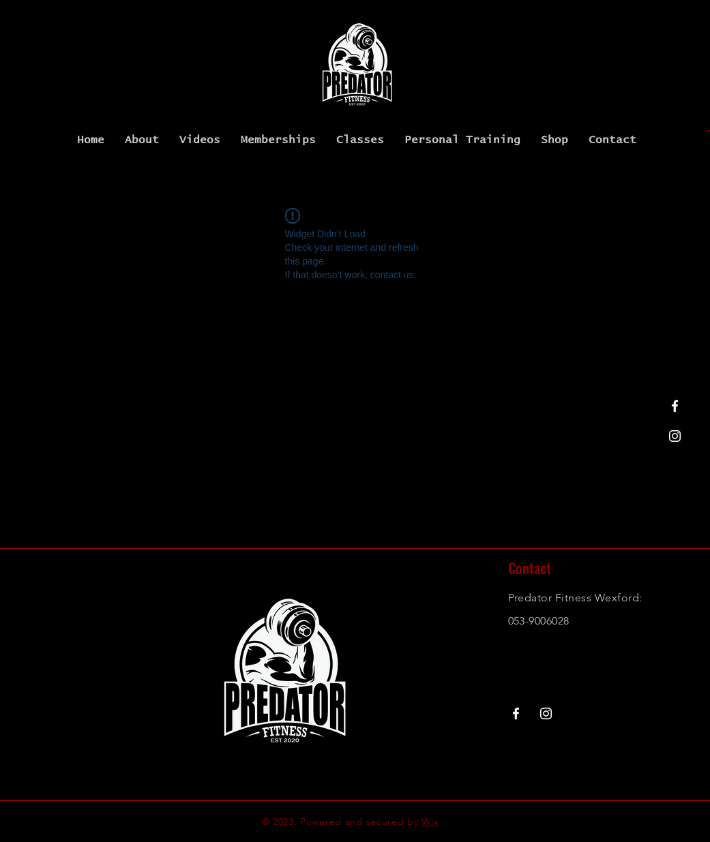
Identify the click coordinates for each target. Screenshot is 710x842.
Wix (430, 821)
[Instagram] (675, 436)
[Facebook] (675, 406)
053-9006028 (539, 620)
